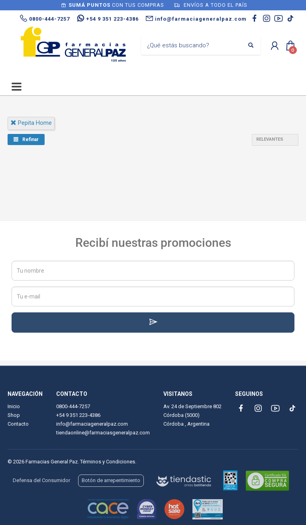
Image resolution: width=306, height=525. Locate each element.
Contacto (18, 424)
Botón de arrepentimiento (111, 480)
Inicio (14, 406)
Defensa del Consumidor (41, 480)
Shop (14, 415)
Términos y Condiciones (107, 462)
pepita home (31, 122)
